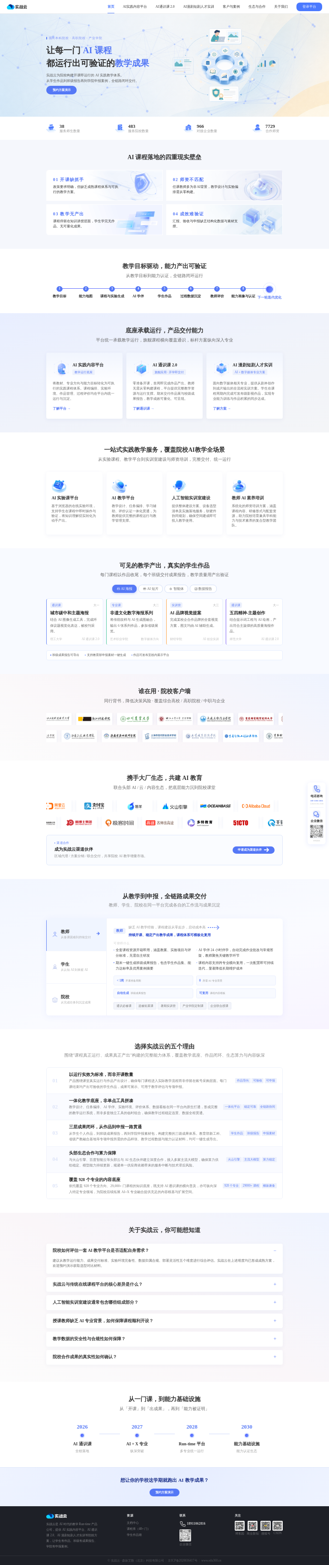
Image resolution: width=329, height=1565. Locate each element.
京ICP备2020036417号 (182, 1560)
